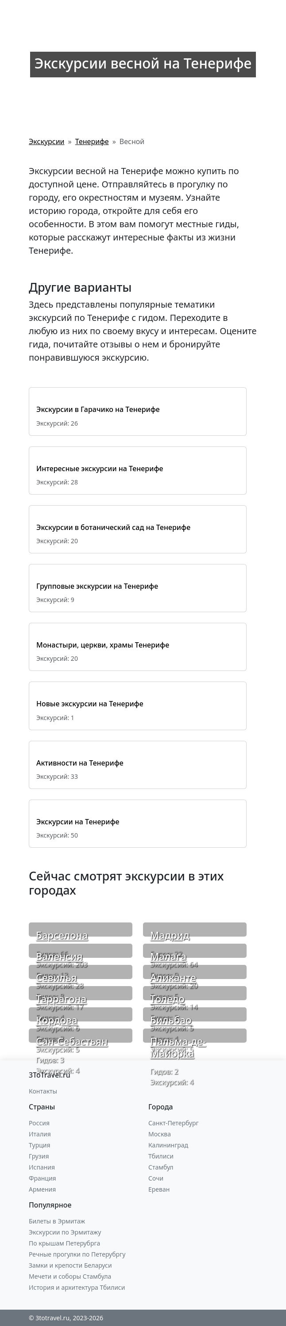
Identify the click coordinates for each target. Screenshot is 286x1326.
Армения (42, 1189)
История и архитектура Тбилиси (77, 1287)
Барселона (62, 935)
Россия (39, 1123)
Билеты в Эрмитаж (57, 1221)
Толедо (167, 999)
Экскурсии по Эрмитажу (65, 1232)
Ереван (159, 1189)
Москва (159, 1134)
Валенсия (59, 956)
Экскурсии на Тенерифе (78, 822)
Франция (42, 1178)
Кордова (56, 1020)
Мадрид (169, 935)
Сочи (155, 1178)
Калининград (168, 1145)
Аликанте (173, 977)
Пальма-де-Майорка (178, 1047)
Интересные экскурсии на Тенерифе (99, 468)
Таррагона (61, 999)
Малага (168, 956)
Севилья (56, 977)
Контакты (43, 1091)
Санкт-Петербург (173, 1123)
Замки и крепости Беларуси (70, 1265)
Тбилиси (161, 1156)
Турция (39, 1145)
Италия (40, 1134)
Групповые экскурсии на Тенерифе (97, 586)
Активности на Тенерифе (80, 763)
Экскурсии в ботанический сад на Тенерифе (113, 527)
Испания (42, 1167)
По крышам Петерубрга (64, 1243)
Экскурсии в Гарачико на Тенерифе (98, 409)
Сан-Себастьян (72, 1041)
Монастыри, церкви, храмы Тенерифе (102, 645)
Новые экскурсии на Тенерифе (89, 704)
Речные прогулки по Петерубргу (77, 1254)
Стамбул (161, 1167)
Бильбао (171, 1020)
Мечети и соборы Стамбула (70, 1276)
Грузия (39, 1156)
